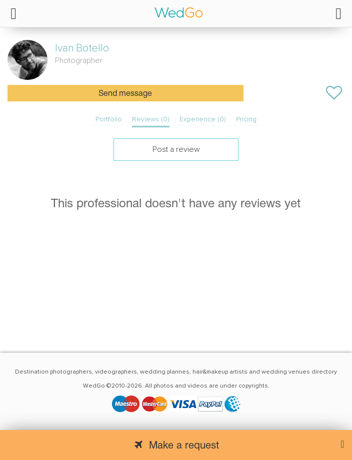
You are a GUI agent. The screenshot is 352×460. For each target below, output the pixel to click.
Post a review (176, 149)
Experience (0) (203, 119)
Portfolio (109, 119)
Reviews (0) (151, 119)
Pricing (246, 119)
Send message (125, 93)
